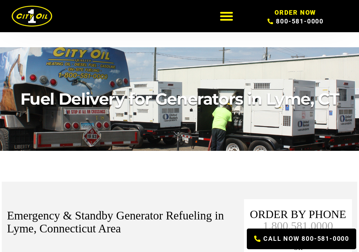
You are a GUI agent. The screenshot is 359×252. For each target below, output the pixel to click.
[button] (226, 16)
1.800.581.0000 (298, 225)
